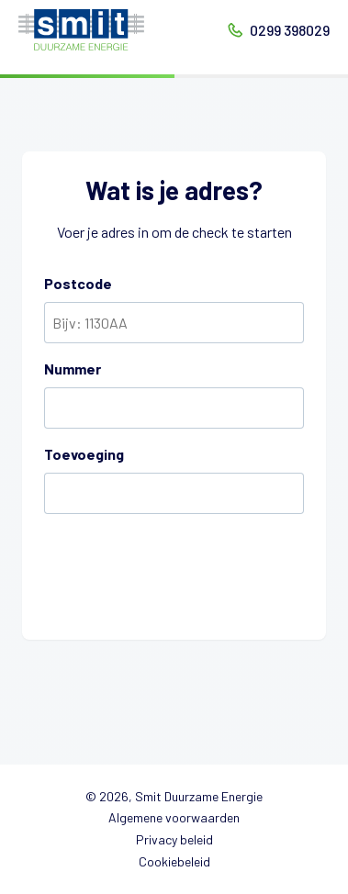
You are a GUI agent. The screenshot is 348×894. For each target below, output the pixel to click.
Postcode (78, 283)
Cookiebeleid (174, 861)
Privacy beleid (174, 839)
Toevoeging (84, 454)
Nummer (72, 368)
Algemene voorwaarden (174, 817)
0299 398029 (290, 30)
